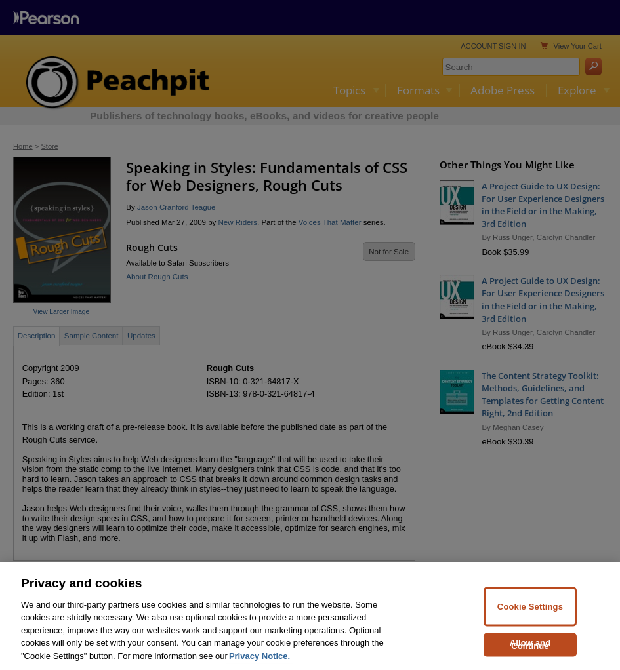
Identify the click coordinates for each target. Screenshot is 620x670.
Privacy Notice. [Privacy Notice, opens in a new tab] (259, 662)
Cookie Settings (530, 613)
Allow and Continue (530, 650)
